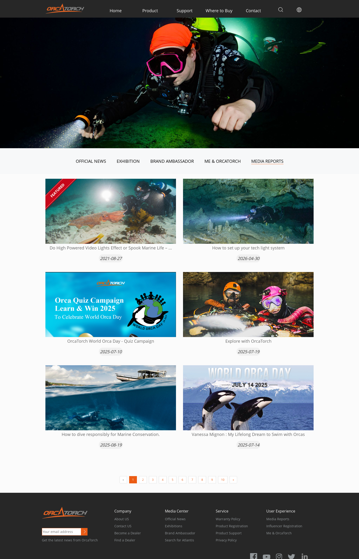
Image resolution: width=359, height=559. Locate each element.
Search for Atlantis (179, 540)
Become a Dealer (127, 533)
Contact (253, 10)
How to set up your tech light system (248, 248)
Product (150, 10)
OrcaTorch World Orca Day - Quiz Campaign (110, 341)
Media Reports (267, 161)
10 (222, 480)
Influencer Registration (284, 526)
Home (116, 10)
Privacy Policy (226, 540)
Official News (91, 161)
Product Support (229, 533)
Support (184, 10)
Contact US (123, 526)
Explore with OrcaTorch (248, 341)
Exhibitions (173, 526)
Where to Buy (219, 10)
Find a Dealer (124, 540)
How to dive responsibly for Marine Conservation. (111, 434)
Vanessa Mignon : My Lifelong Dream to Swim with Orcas (248, 434)
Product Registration (232, 526)
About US (121, 519)
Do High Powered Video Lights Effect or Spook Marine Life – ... (111, 248)
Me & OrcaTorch (222, 161)
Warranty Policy (228, 519)
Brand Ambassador (172, 161)
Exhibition (128, 161)
